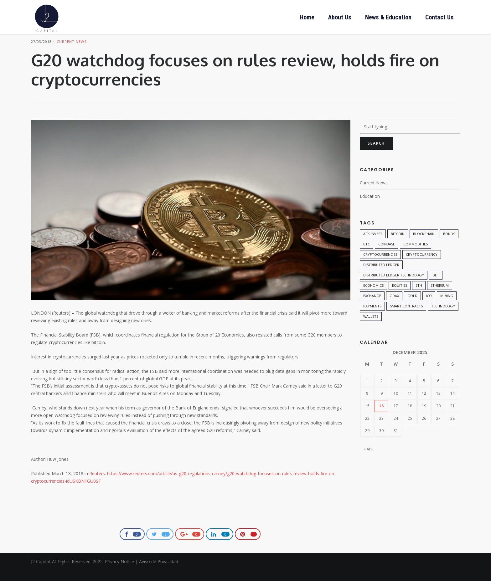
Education (370, 207)
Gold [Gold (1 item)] (412, 306)
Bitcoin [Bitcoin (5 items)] (398, 244)
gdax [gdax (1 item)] (394, 306)
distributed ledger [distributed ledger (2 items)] (381, 275)
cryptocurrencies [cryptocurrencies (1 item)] (380, 265)
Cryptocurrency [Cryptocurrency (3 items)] (421, 265)
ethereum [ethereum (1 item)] (440, 296)
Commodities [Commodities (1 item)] (415, 254)
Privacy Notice (119, 572)
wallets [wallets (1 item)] (370, 327)
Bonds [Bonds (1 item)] (449, 244)
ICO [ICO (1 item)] (429, 306)
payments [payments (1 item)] (372, 316)
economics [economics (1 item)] (373, 296)
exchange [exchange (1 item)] (372, 306)
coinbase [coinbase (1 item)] (386, 254)
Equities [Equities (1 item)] (399, 296)
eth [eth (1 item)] (419, 296)
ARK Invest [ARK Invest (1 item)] (372, 244)
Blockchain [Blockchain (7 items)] (424, 244)
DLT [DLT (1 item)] (435, 285)
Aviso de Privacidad (158, 572)
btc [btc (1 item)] (366, 254)
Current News (71, 52)
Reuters (97, 484)
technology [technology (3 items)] (443, 316)
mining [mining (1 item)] (446, 306)
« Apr (369, 460)
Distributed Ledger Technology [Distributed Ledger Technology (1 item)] (393, 285)
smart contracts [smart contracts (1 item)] (406, 316)
